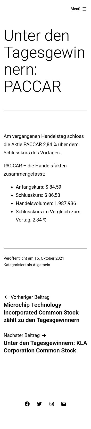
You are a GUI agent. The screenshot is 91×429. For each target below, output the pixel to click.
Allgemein (41, 265)
